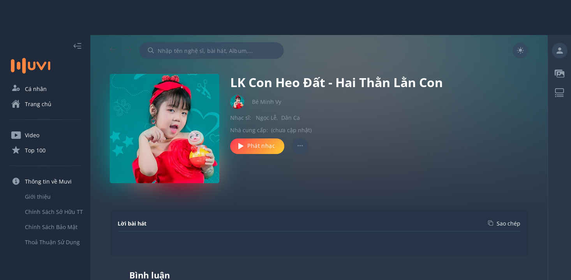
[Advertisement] (285, 17)
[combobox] (211, 50)
